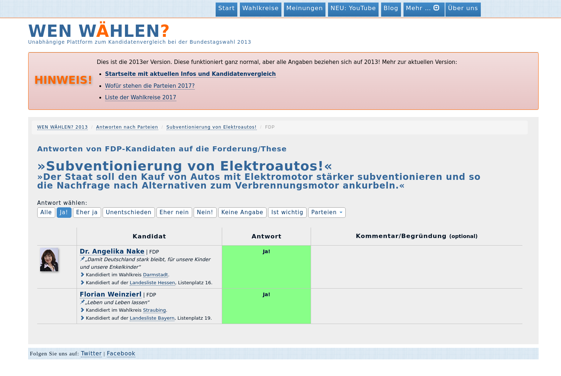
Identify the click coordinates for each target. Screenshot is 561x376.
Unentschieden (129, 212)
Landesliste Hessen (152, 282)
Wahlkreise (260, 8)
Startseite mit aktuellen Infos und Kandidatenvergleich (190, 74)
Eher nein (174, 212)
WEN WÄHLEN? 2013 (62, 127)
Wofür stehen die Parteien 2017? (150, 86)
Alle (46, 212)
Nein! (205, 212)
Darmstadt (155, 274)
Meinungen (304, 8)
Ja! (64, 212)
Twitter (91, 353)
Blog (391, 8)
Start (226, 8)
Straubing (154, 310)
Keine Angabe (242, 212)
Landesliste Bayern (152, 318)
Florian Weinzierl (111, 294)
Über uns (463, 8)
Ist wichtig (287, 212)
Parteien (326, 212)
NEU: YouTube (353, 8)
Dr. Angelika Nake (112, 251)
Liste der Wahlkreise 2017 (140, 97)
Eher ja (87, 212)
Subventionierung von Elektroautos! (212, 127)
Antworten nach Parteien (127, 127)
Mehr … (424, 8)
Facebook (121, 353)
